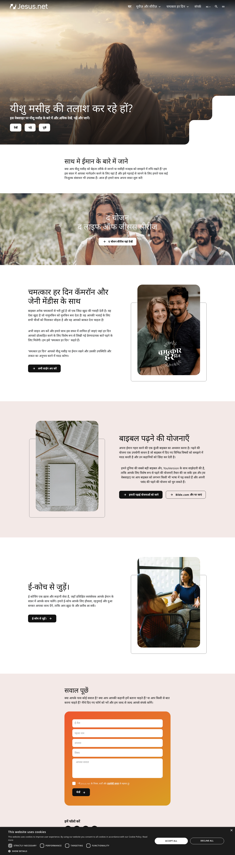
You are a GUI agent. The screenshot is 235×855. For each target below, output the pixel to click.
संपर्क (198, 6)
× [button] (231, 830)
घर (129, 6)
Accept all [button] (171, 841)
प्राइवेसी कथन (113, 783)
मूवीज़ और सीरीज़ (149, 6)
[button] (78, 851)
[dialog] (117, 841)
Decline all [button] (207, 840)
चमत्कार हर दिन (178, 6)
